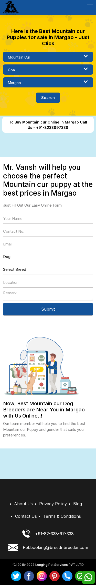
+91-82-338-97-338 (48, 534)
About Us (23, 503)
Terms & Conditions (62, 516)
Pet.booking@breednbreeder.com (48, 547)
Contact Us (26, 516)
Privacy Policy (53, 503)
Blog (77, 503)
